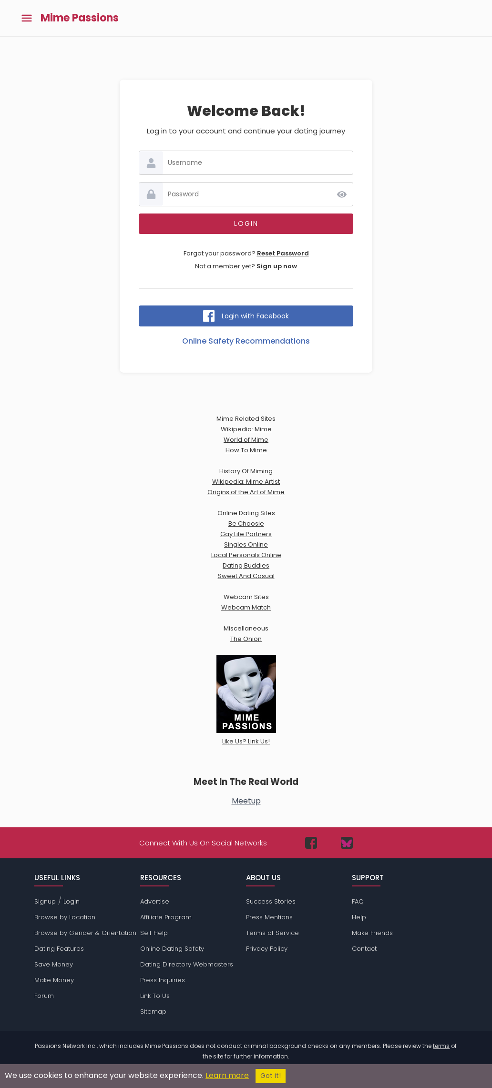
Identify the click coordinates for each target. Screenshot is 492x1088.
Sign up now (276, 266)
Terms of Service (272, 932)
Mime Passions (80, 18)
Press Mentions (269, 917)
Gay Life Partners (246, 534)
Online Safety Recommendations (246, 341)
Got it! (270, 1075)
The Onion (246, 638)
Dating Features (59, 948)
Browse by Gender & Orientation (85, 932)
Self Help (154, 932)
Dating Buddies (246, 565)
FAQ (358, 901)
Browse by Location (64, 917)
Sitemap (153, 1011)
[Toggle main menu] (27, 18)
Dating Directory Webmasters (186, 964)
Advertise (154, 901)
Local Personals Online (246, 554)
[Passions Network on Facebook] (311, 843)
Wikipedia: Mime (246, 429)
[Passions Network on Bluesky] (347, 843)
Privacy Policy (266, 948)
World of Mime (246, 439)
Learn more (227, 1075)
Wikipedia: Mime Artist (246, 481)
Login (71, 901)
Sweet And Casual (246, 575)
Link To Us (155, 995)
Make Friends (372, 932)
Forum (44, 995)
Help (359, 917)
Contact (364, 948)
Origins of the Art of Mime (246, 492)
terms (441, 1046)
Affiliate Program (166, 917)
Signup (45, 901)
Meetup (246, 800)
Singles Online (246, 544)
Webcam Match (246, 607)
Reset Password (283, 253)
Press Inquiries (162, 980)
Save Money (53, 964)
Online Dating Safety (172, 948)
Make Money (54, 980)
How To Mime (246, 450)
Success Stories (271, 901)
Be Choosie (246, 523)
